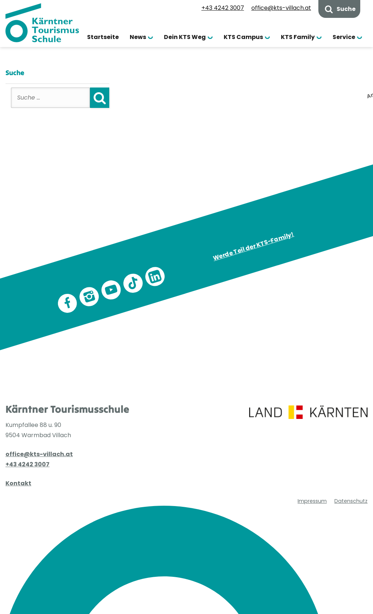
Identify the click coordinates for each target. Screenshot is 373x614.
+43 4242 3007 (222, 8)
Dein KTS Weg (185, 37)
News (138, 37)
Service (344, 37)
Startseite (103, 37)
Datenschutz (351, 465)
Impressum (312, 465)
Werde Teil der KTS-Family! (253, 246)
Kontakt (18, 483)
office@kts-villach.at (281, 8)
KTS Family (298, 37)
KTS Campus (243, 37)
